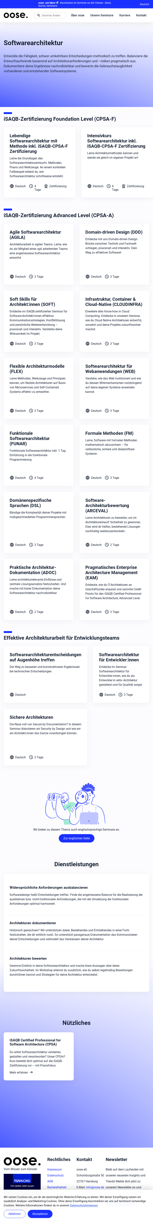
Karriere (124, 15)
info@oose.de (95, 1187)
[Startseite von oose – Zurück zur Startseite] (16, 15)
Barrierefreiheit (56, 1187)
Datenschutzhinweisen (84, 1205)
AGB (50, 1181)
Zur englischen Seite (76, 838)
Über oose (77, 15)
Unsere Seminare (101, 15)
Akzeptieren (40, 1213)
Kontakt (141, 15)
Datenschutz (55, 1175)
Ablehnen (14, 1213)
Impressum (54, 1169)
